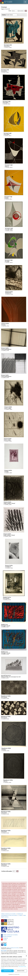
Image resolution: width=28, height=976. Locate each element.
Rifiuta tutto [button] (20, 970)
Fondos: (4, 14)
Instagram (4, 938)
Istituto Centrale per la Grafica (8, 914)
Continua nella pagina (6, 871)
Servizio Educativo (6, 936)
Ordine (9, 10)
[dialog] (14, 965)
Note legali (3, 950)
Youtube (4, 939)
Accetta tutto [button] (7, 970)
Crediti (20, 915)
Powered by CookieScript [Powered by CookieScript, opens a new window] (14, 974)
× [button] (26, 956)
